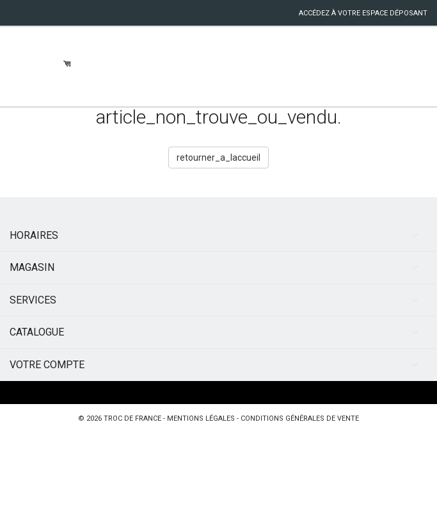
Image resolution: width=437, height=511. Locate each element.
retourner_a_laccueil (218, 157)
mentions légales (201, 418)
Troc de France (132, 418)
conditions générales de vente (300, 418)
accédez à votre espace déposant (363, 13)
